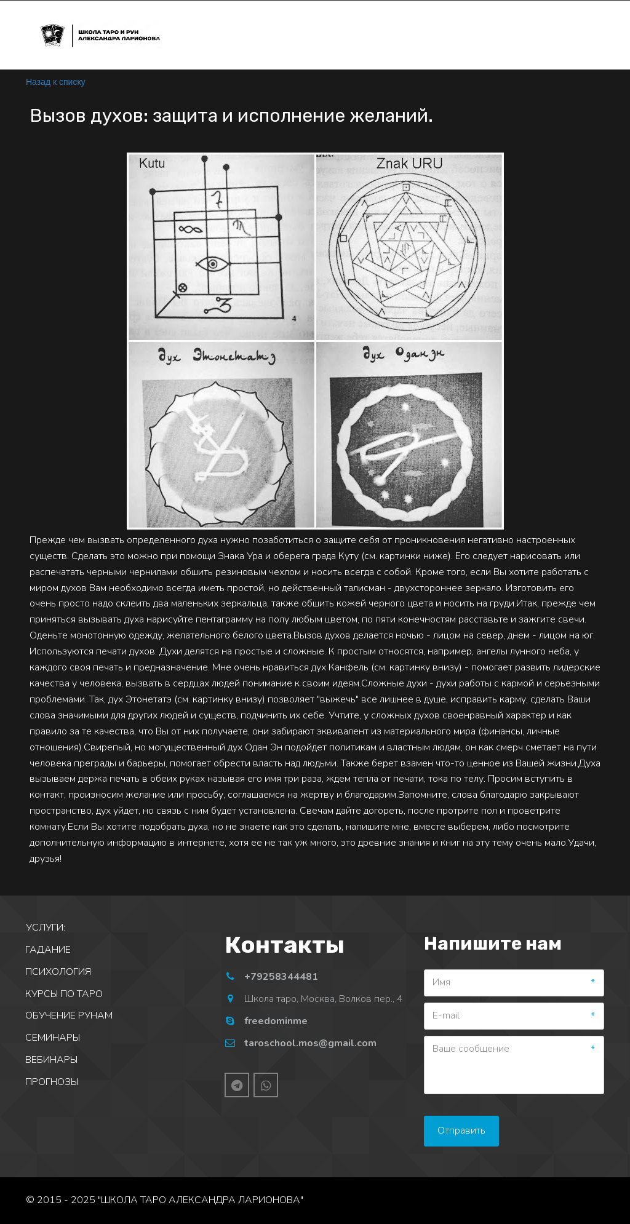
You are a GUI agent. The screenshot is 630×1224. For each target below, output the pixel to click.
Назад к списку (56, 82)
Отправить (461, 1130)
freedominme (276, 1021)
